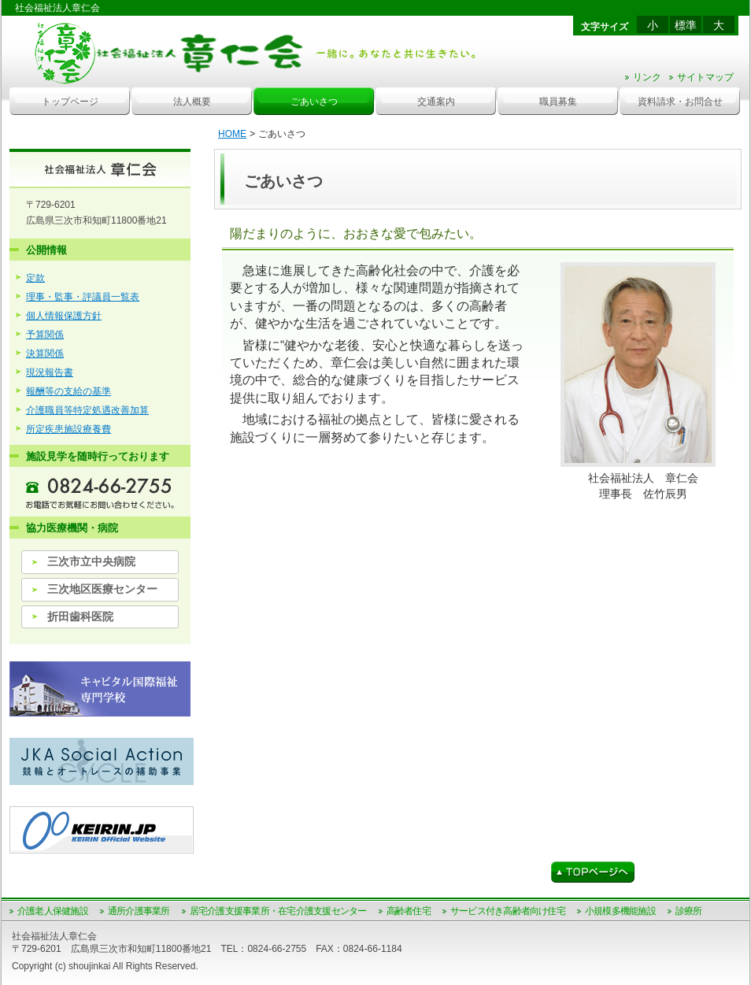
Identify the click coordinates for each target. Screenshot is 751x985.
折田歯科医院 (80, 616)
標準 (686, 25)
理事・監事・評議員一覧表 (82, 296)
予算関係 (45, 334)
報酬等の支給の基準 (68, 391)
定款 (35, 277)
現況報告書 (49, 372)
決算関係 (45, 353)
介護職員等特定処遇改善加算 (87, 410)
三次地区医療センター (102, 589)
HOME (232, 133)
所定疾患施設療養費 (68, 429)
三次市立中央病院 (91, 561)
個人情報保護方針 (64, 315)
